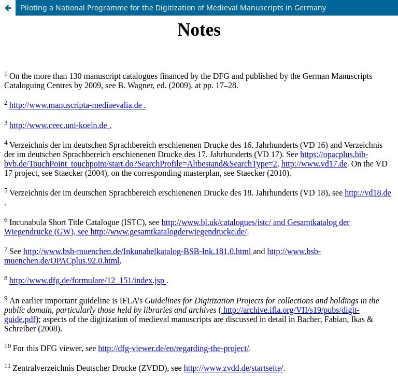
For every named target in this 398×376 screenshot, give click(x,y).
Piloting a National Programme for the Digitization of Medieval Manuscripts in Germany (173, 7)
